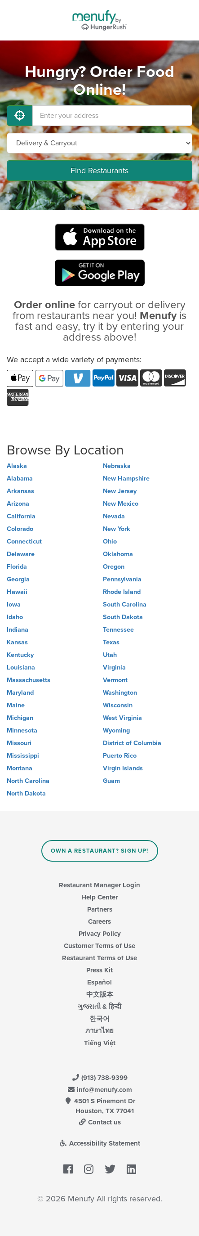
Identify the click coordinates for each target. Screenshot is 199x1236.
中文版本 (99, 994)
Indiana (17, 630)
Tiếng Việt (99, 1043)
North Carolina (28, 781)
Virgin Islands (123, 768)
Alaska (17, 466)
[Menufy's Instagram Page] (88, 1169)
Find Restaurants (99, 170)
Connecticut (24, 541)
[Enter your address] (112, 115)
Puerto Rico (120, 756)
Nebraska (117, 466)
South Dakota (123, 617)
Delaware (21, 554)
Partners (99, 909)
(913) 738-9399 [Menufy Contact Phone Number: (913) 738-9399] (99, 1078)
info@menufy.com (100, 1090)
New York (116, 529)
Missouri (19, 743)
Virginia (114, 667)
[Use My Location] (20, 115)
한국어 (99, 1019)
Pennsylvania (122, 579)
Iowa (14, 604)
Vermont (115, 680)
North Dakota (26, 793)
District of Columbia (132, 743)
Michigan (20, 718)
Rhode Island (122, 592)
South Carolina (124, 604)
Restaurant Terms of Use (99, 958)
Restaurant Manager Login (99, 885)
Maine (16, 705)
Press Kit (99, 970)
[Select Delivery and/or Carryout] (99, 143)
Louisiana (21, 667)
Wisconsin (118, 705)
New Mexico (120, 504)
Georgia (18, 579)
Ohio (110, 541)
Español (99, 982)
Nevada (114, 516)
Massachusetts (28, 680)
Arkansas (20, 491)
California (21, 516)
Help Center (99, 897)
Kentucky (20, 655)
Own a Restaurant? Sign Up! (99, 850)
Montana (19, 768)
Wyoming (116, 730)
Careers (99, 921)
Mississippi (23, 756)
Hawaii (17, 592)
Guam (111, 781)
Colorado (20, 529)
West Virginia (122, 718)
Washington (120, 693)
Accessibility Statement (99, 1143)
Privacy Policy (100, 934)
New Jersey (120, 491)
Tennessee (118, 630)
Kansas (17, 642)
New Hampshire (126, 478)
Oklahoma (118, 554)
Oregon (113, 567)
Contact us (99, 1122)
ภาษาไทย (99, 1031)
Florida (17, 567)
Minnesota (22, 730)
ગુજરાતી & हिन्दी (99, 1006)
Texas (111, 642)
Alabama (20, 478)
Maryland (20, 693)
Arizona (18, 504)
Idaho (15, 617)
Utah (110, 655)
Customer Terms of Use (99, 946)
